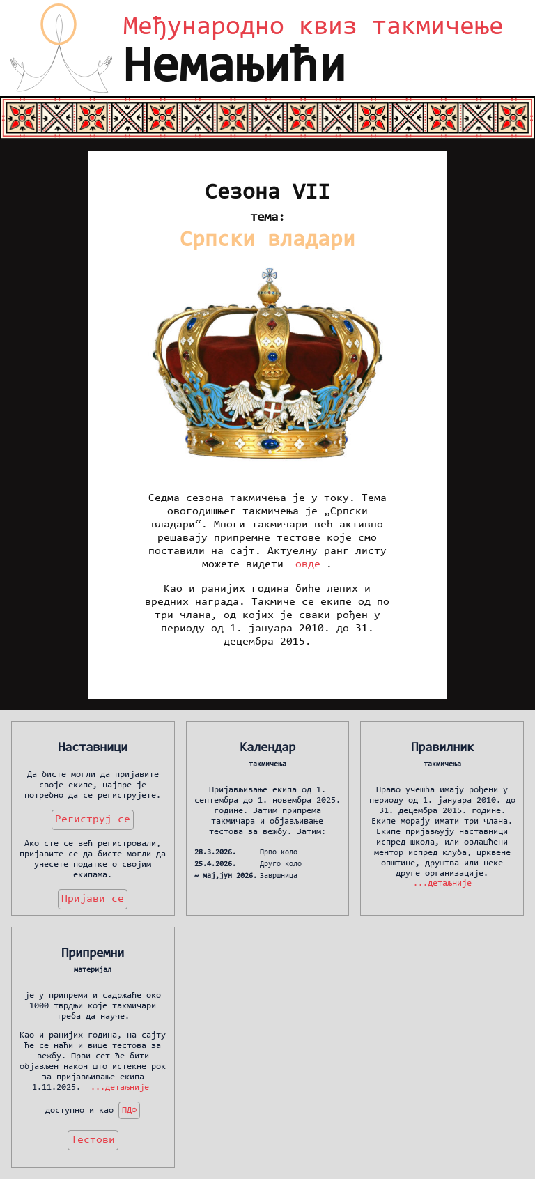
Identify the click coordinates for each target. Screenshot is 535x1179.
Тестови (93, 1140)
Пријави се (92, 898)
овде (307, 564)
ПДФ (129, 1110)
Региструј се (92, 819)
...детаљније (442, 883)
